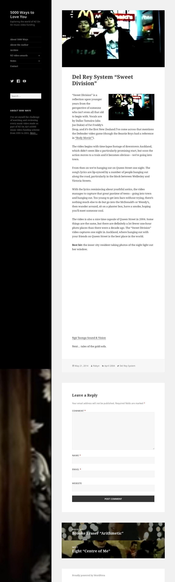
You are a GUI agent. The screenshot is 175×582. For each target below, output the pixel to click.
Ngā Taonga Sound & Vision (89, 338)
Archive (14, 50)
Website (77, 483)
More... (33, 133)
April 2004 (109, 365)
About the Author (19, 44)
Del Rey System (127, 365)
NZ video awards (19, 55)
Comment (79, 410)
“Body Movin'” (84, 138)
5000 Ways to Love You (22, 14)
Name (76, 455)
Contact (14, 66)
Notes (13, 60)
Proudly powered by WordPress (88, 575)
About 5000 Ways (19, 39)
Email (76, 469)
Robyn (96, 365)
